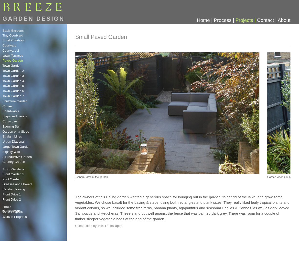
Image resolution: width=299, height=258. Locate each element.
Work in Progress (14, 217)
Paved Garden (12, 60)
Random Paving (13, 189)
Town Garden (11, 65)
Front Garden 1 (13, 174)
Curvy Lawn (10, 121)
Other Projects (12, 211)
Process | (224, 20)
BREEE (33, 8)
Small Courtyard (13, 40)
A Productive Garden (17, 157)
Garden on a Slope (15, 131)
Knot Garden (11, 179)
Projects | (246, 20)
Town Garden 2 (13, 71)
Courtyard (9, 45)
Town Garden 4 (13, 81)
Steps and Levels (14, 116)
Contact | (267, 20)
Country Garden (13, 162)
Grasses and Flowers (17, 184)
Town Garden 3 (13, 76)
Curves (7, 106)
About (284, 20)
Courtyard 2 (10, 50)
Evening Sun (11, 126)
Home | (205, 20)
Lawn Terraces (12, 55)
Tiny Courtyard (12, 35)
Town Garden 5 (13, 86)
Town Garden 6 (13, 91)
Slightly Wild (11, 152)
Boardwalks (10, 111)
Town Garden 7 (13, 96)
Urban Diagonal (13, 141)
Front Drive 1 (11, 194)
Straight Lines (12, 136)
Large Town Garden (16, 146)
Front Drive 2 (11, 199)
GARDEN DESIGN (33, 18)
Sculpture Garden (14, 101)
